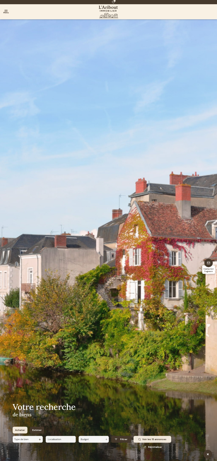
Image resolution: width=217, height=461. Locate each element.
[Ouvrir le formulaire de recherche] (121, 442)
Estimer (37, 432)
